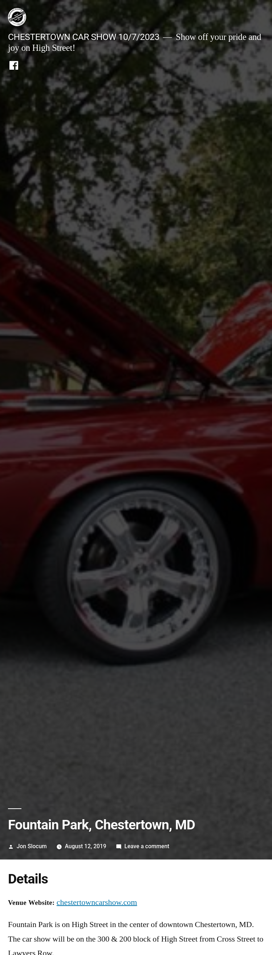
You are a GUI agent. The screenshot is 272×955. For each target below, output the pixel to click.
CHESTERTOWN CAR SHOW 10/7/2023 (83, 37)
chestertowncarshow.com (97, 902)
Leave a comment (146, 846)
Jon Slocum (32, 846)
